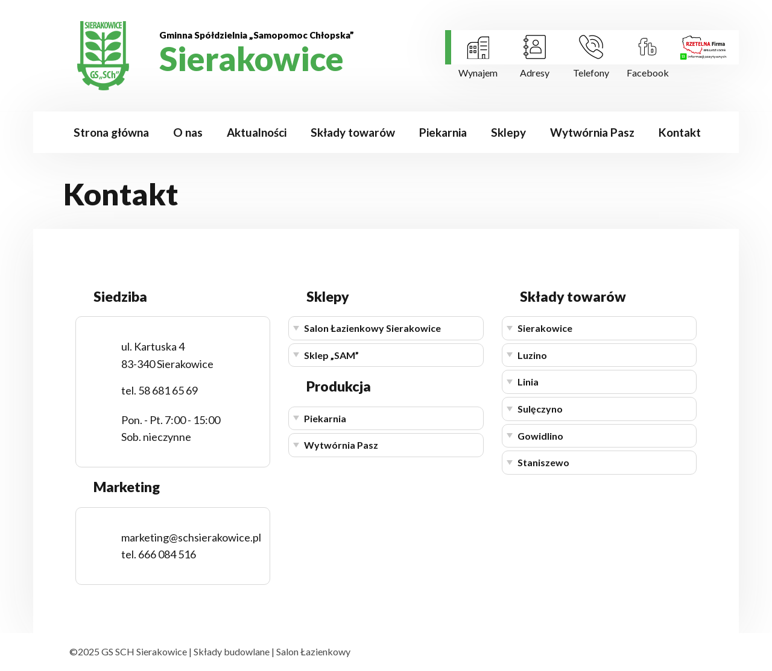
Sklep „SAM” (331, 355)
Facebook (648, 72)
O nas (188, 132)
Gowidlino (540, 436)
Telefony (591, 72)
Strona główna (111, 132)
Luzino (532, 355)
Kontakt (680, 132)
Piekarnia (443, 132)
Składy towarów (353, 132)
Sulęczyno (540, 408)
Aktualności (256, 132)
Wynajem (478, 72)
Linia (528, 381)
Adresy (534, 72)
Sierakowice (544, 328)
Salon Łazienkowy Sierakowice (372, 328)
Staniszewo (543, 462)
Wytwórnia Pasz (592, 132)
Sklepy (508, 132)
